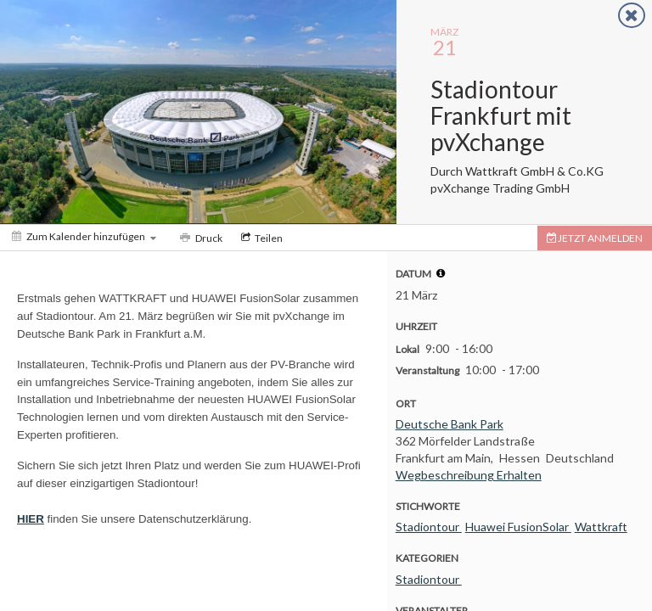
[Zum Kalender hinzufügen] (84, 236)
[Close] (632, 15)
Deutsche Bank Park (449, 424)
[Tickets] (594, 238)
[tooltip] (440, 273)
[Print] (199, 237)
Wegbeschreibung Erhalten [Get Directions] (469, 475)
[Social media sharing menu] (260, 237)
